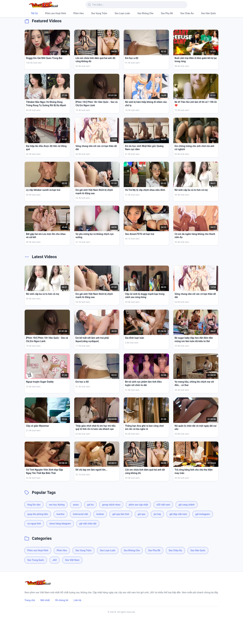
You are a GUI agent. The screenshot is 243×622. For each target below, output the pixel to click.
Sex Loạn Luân (122, 13)
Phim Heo (78, 13)
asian (76, 504)
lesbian (100, 514)
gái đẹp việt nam (178, 514)
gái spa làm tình (120, 514)
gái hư (90, 504)
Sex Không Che (146, 13)
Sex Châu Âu (187, 13)
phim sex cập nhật (138, 504)
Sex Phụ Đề (167, 13)
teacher (60, 514)
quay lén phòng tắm (37, 514)
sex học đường (57, 504)
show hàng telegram (60, 523)
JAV (54, 560)
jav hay (157, 514)
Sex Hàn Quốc (208, 13)
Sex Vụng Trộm (99, 13)
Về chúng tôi (61, 600)
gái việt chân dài (88, 523)
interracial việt (80, 514)
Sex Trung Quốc (35, 560)
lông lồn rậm (33, 504)
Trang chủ (29, 600)
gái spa (141, 514)
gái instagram (202, 514)
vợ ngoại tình (34, 523)
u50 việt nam (163, 504)
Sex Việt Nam (72, 560)
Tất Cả (34, 13)
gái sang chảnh (187, 504)
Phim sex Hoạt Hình (55, 13)
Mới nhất (45, 600)
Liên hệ (77, 600)
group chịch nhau (111, 504)
